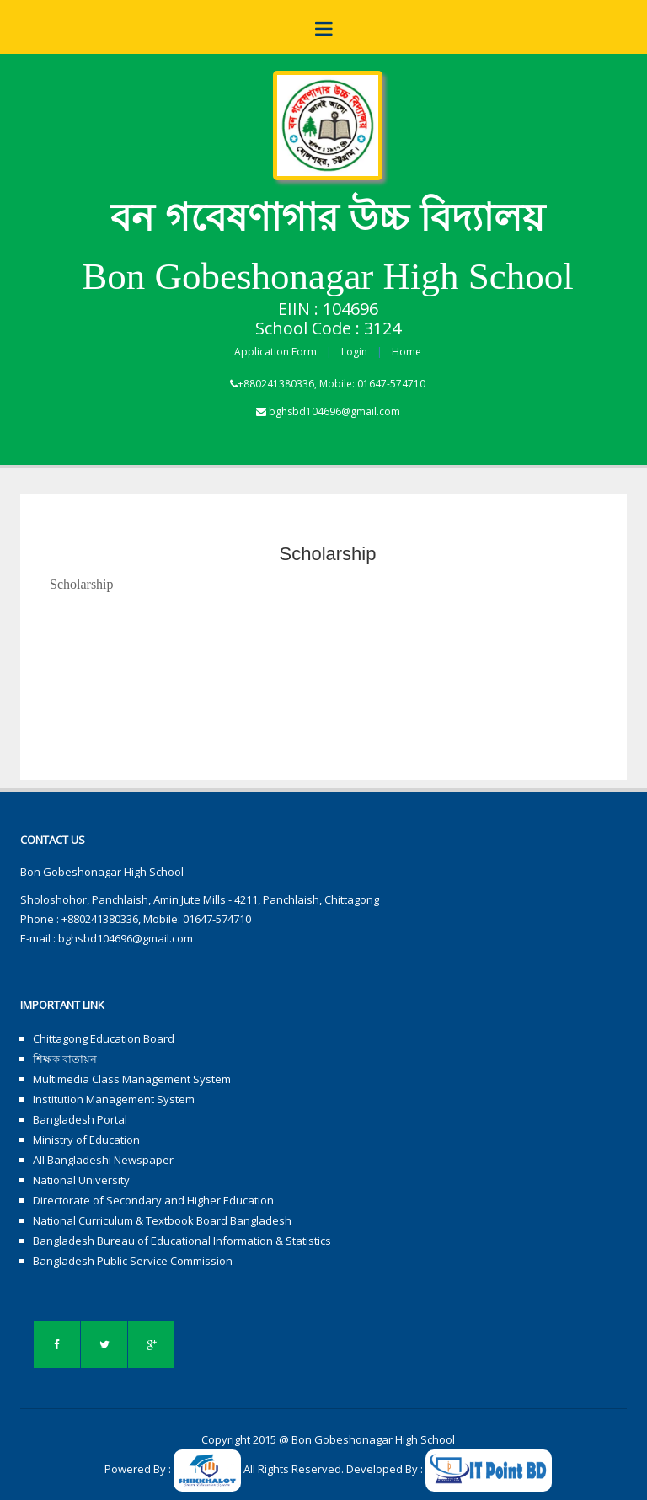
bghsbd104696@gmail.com (334, 411)
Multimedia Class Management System (132, 1078)
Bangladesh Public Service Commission (133, 1260)
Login (354, 351)
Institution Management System (114, 1099)
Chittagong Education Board (103, 1038)
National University (81, 1180)
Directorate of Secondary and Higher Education (153, 1200)
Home (406, 351)
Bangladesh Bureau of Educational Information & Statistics (182, 1240)
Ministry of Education (86, 1139)
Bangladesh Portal (80, 1119)
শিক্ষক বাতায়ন (65, 1058)
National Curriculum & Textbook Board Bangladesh (162, 1220)
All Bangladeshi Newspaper (103, 1159)
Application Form (275, 351)
